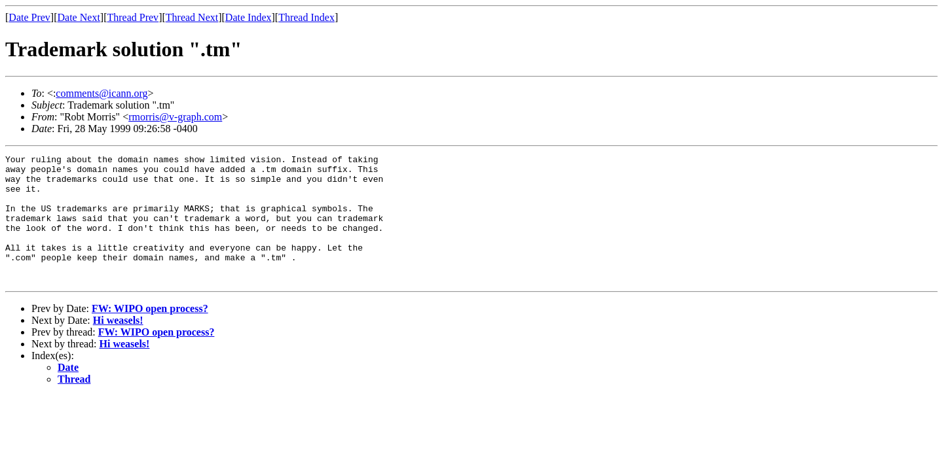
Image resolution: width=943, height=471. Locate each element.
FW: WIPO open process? (150, 334)
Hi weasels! (118, 345)
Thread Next (192, 17)
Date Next (79, 17)
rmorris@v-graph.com (175, 116)
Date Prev (29, 17)
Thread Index (306, 17)
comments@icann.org (101, 93)
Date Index (248, 17)
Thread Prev (132, 17)
